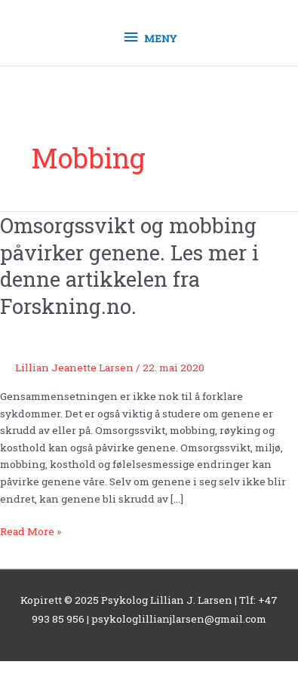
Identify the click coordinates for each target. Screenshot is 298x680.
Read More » (30, 530)
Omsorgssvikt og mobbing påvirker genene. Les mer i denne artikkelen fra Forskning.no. (129, 265)
